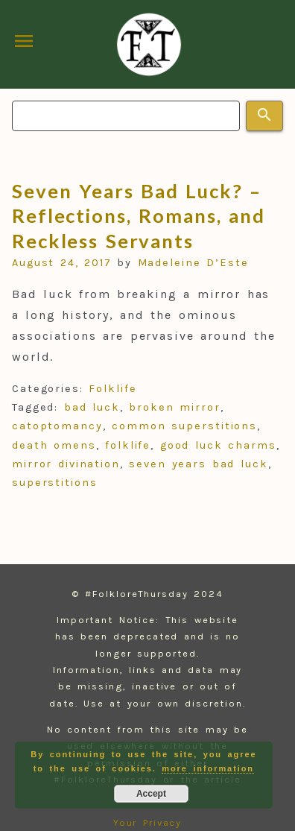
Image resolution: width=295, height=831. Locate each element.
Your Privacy (148, 822)
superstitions (55, 482)
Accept (151, 794)
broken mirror (175, 407)
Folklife (112, 388)
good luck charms (218, 445)
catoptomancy (57, 426)
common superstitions (184, 426)
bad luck (92, 407)
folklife (127, 445)
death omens (54, 445)
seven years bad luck (198, 464)
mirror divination (66, 464)
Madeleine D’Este (193, 262)
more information (208, 768)
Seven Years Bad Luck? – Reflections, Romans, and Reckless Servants (138, 216)
